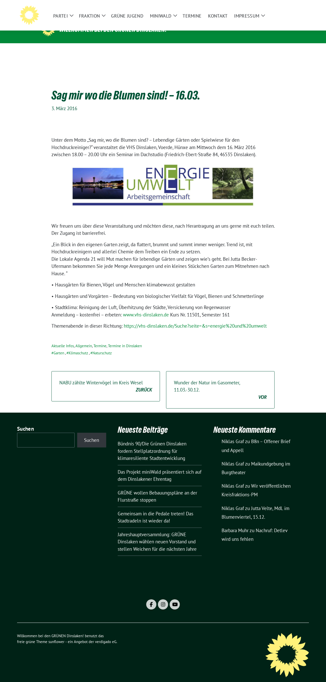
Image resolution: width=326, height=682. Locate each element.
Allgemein (83, 338)
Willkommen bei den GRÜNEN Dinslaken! (113, 29)
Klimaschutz (78, 345)
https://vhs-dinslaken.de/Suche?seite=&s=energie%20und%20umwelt (195, 318)
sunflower (56, 633)
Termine (99, 338)
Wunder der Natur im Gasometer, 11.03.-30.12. (220, 382)
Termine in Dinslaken (125, 338)
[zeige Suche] (300, 8)
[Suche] (292, 8)
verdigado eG (105, 633)
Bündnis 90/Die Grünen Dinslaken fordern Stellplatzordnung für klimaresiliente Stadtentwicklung (152, 443)
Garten (58, 345)
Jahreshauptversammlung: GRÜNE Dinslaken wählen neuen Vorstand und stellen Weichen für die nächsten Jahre (157, 534)
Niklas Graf (233, 433)
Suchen (25, 420)
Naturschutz (102, 345)
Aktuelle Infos (62, 338)
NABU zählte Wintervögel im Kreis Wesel (105, 379)
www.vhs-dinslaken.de (146, 307)
